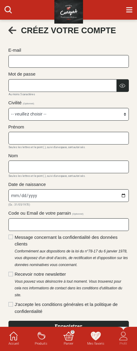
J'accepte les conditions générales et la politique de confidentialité (66, 308)
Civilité (21, 102)
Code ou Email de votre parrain (46, 213)
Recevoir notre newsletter (69, 284)
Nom (13, 155)
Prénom (16, 126)
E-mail (14, 50)
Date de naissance (27, 184)
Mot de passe (22, 73)
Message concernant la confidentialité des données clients (71, 251)
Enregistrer (68, 326)
